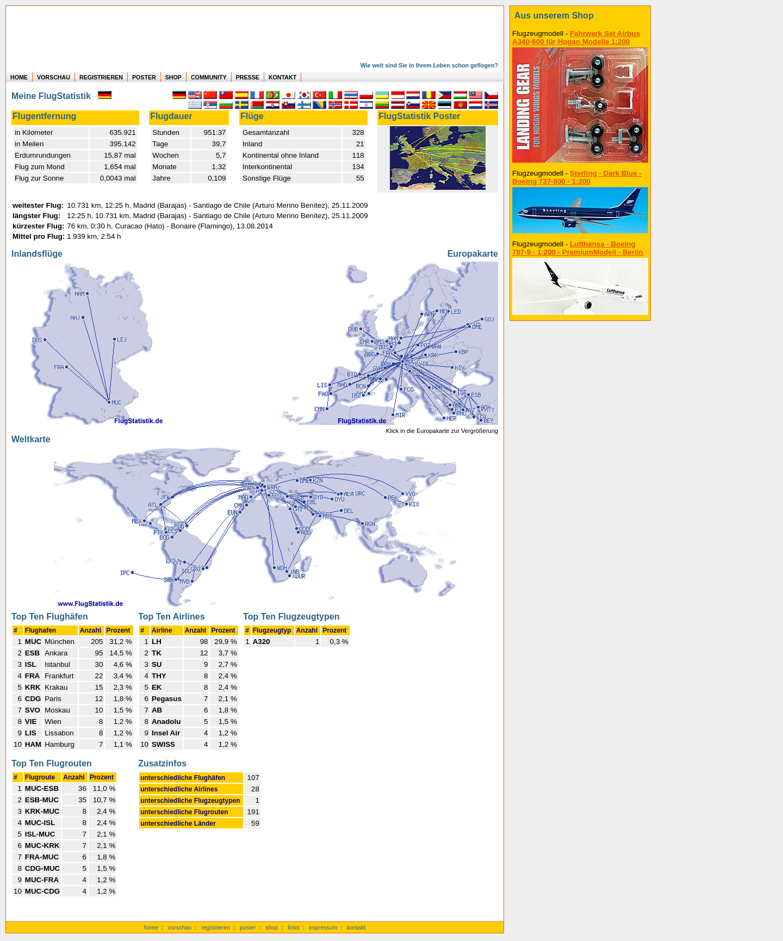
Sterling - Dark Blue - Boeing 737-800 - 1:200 (577, 177)
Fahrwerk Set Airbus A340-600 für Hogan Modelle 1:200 (576, 37)
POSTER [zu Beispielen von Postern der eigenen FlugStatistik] (144, 77)
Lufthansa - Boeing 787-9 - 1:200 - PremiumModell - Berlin (577, 248)
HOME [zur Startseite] (19, 77)
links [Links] (293, 927)
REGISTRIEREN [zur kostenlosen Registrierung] (101, 77)
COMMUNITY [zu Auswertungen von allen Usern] (209, 77)
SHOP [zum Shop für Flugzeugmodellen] (173, 77)
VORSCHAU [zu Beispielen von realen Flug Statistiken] (53, 77)
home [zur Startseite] (151, 927)
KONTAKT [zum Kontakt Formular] (282, 77)
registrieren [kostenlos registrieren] (215, 927)
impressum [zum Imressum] (323, 927)
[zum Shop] (580, 16)
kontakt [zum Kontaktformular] (356, 927)
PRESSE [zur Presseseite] (247, 77)
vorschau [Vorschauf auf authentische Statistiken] (179, 927)
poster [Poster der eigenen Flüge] (248, 927)
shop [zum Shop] (271, 927)
